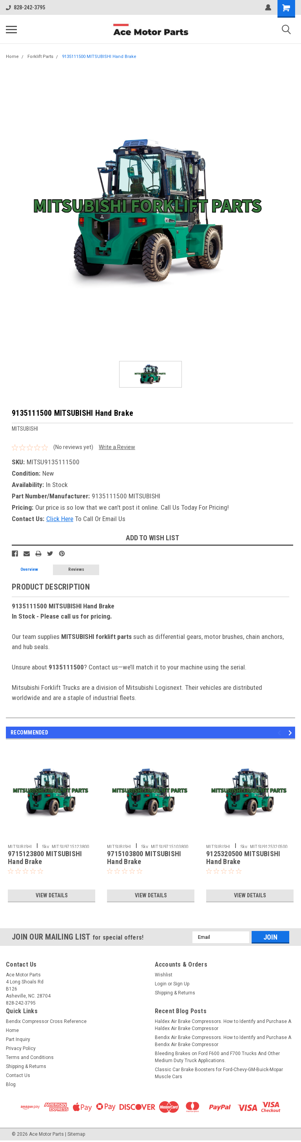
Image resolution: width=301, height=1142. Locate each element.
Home (12, 56)
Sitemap (76, 1134)
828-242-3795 (25, 7)
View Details (52, 895)
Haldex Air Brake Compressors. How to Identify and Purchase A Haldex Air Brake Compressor (223, 1025)
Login (161, 984)
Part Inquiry (18, 1039)
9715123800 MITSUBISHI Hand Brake (45, 858)
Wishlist (163, 975)
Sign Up (181, 984)
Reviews (76, 569)
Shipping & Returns (175, 993)
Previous (280, 733)
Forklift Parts (40, 56)
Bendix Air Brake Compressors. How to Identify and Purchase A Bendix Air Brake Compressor (223, 1041)
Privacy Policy (21, 1048)
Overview (29, 569)
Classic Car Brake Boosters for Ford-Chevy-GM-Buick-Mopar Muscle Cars (219, 1073)
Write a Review (117, 447)
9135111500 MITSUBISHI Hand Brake (99, 56)
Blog (11, 1084)
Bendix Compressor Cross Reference (46, 1021)
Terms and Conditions (30, 1057)
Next (291, 733)
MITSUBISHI (20, 847)
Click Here (59, 519)
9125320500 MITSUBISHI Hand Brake (243, 858)
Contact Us (18, 1075)
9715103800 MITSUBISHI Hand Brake (144, 858)
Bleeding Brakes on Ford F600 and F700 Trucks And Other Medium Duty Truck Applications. (217, 1057)
